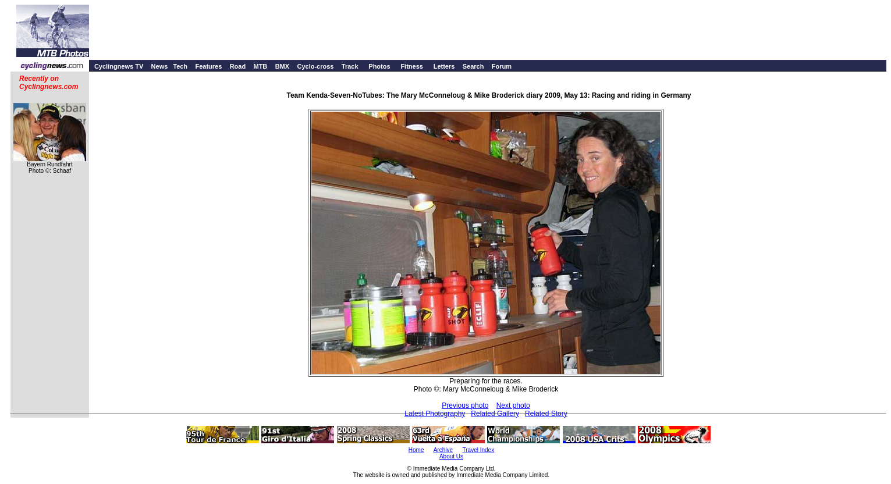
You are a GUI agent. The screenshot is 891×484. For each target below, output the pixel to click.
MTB (260, 66)
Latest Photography (434, 414)
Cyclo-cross (315, 66)
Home (416, 450)
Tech (180, 66)
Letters (444, 66)
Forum (502, 66)
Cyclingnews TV (118, 66)
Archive (443, 450)
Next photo (513, 405)
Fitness (411, 66)
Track (350, 66)
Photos (379, 66)
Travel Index (479, 450)
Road (238, 66)
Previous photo (465, 405)
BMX (282, 66)
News (159, 66)
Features (208, 66)
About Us (451, 456)
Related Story (546, 414)
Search (473, 66)
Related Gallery (495, 414)
